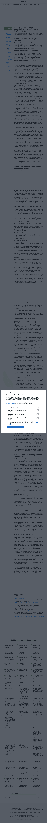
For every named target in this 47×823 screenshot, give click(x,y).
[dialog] (23, 411)
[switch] (37, 410)
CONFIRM (15, 426)
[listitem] (23, 407)
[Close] (43, 392)
